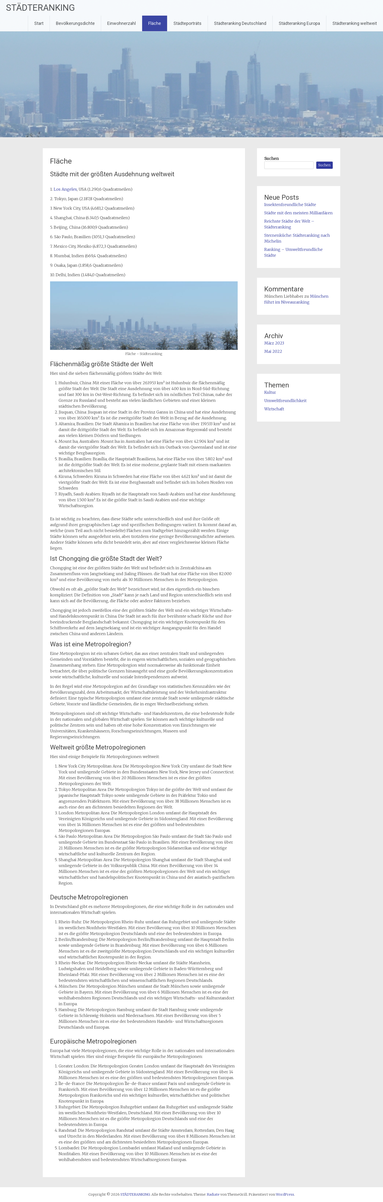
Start (38, 23)
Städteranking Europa (299, 23)
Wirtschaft (274, 408)
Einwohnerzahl (121, 23)
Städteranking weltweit (354, 23)
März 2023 (274, 343)
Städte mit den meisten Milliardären (298, 212)
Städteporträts (187, 23)
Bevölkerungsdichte (75, 23)
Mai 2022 (273, 351)
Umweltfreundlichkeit (285, 400)
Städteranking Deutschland (240, 23)
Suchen (271, 158)
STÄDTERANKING (40, 8)
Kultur (270, 392)
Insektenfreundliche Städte (290, 204)
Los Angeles (65, 189)
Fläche (154, 23)
